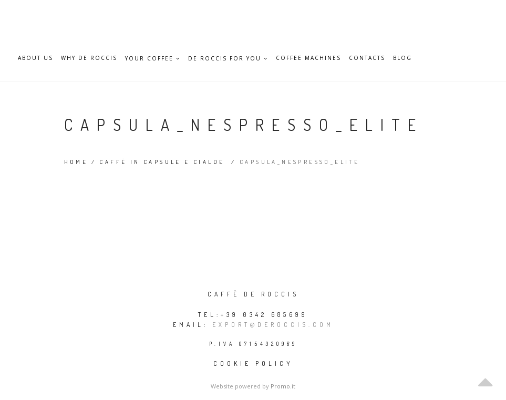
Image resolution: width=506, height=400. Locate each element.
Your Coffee (152, 58)
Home (76, 162)
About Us (35, 58)
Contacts (367, 58)
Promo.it (283, 386)
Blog (402, 58)
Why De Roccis (89, 58)
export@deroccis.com (273, 325)
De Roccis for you (228, 58)
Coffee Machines (308, 58)
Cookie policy (253, 363)
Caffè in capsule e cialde (161, 162)
